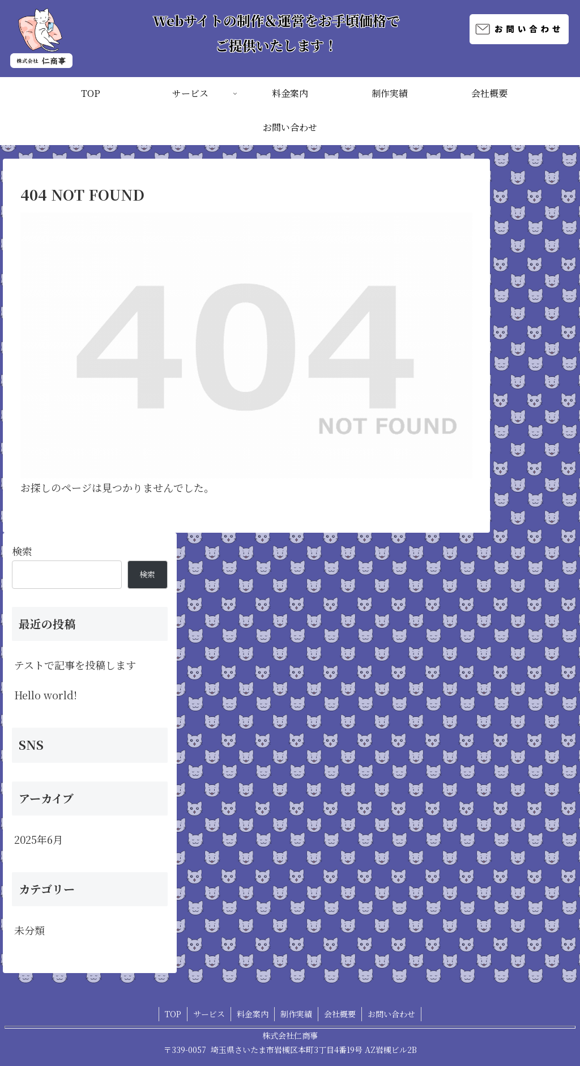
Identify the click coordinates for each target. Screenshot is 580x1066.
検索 (22, 550)
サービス (209, 1014)
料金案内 (252, 1014)
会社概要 (340, 1014)
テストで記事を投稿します (75, 664)
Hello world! (45, 694)
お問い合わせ (391, 1014)
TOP (173, 1014)
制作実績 (296, 1014)
